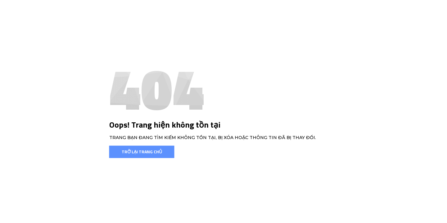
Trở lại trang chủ (142, 151)
